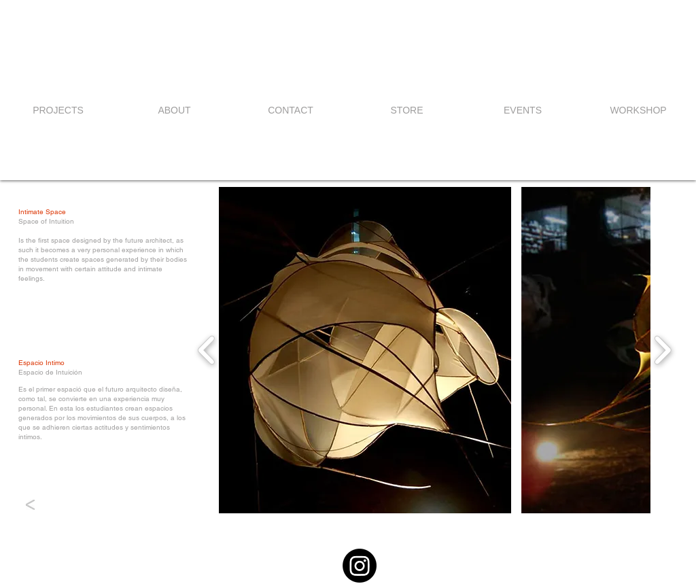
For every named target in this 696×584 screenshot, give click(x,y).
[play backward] (207, 350)
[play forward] (662, 350)
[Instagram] (360, 566)
